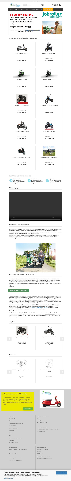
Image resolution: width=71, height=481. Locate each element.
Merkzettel (59, 1)
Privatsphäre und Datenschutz (15, 438)
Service (10, 433)
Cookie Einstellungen (13, 442)
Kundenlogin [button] (51, 1)
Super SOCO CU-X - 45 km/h (22, 53)
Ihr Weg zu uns (12, 418)
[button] (45, 1)
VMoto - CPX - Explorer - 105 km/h (49, 53)
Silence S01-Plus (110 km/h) (49, 79)
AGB (10, 435)
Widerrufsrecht (12, 425)
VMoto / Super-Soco (14, 9)
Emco (43, 304)
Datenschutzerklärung (8, 478)
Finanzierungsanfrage (36, 1)
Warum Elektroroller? (13, 428)
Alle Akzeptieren (61, 473)
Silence (27, 9)
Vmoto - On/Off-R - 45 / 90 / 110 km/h (49, 105)
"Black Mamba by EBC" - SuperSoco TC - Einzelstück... (49, 158)
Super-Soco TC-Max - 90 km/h (22, 105)
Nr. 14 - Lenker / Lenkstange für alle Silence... (22, 370)
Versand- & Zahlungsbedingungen (16, 423)
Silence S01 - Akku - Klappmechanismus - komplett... (49, 371)
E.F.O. (22, 9)
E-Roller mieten (48, 9)
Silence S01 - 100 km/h (22, 79)
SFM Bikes (46, 307)
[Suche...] (24, 5)
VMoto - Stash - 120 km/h (49, 131)
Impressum (11, 420)
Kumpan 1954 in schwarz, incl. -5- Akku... (22, 157)
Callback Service (12, 440)
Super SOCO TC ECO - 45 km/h (22, 131)
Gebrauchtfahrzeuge (37, 9)
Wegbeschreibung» (28, 408)
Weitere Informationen (62, 476)
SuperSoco (33, 307)
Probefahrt (11, 430)
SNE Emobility (39, 307)
